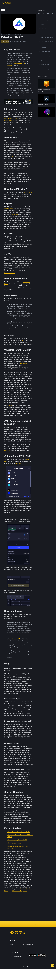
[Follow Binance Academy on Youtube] (17, 952)
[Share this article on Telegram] (48, 13)
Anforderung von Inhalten (28, 944)
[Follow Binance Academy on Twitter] (13, 952)
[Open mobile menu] (52, 2)
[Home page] (6, 3)
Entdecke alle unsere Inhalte (28, 924)
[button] (53, 3)
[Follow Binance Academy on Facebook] (10, 952)
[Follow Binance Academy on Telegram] (15, 952)
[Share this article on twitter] (39, 13)
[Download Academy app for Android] (41, 955)
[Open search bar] (49, 2)
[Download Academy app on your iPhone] (32, 955)
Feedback (24, 947)
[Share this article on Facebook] (43, 13)
